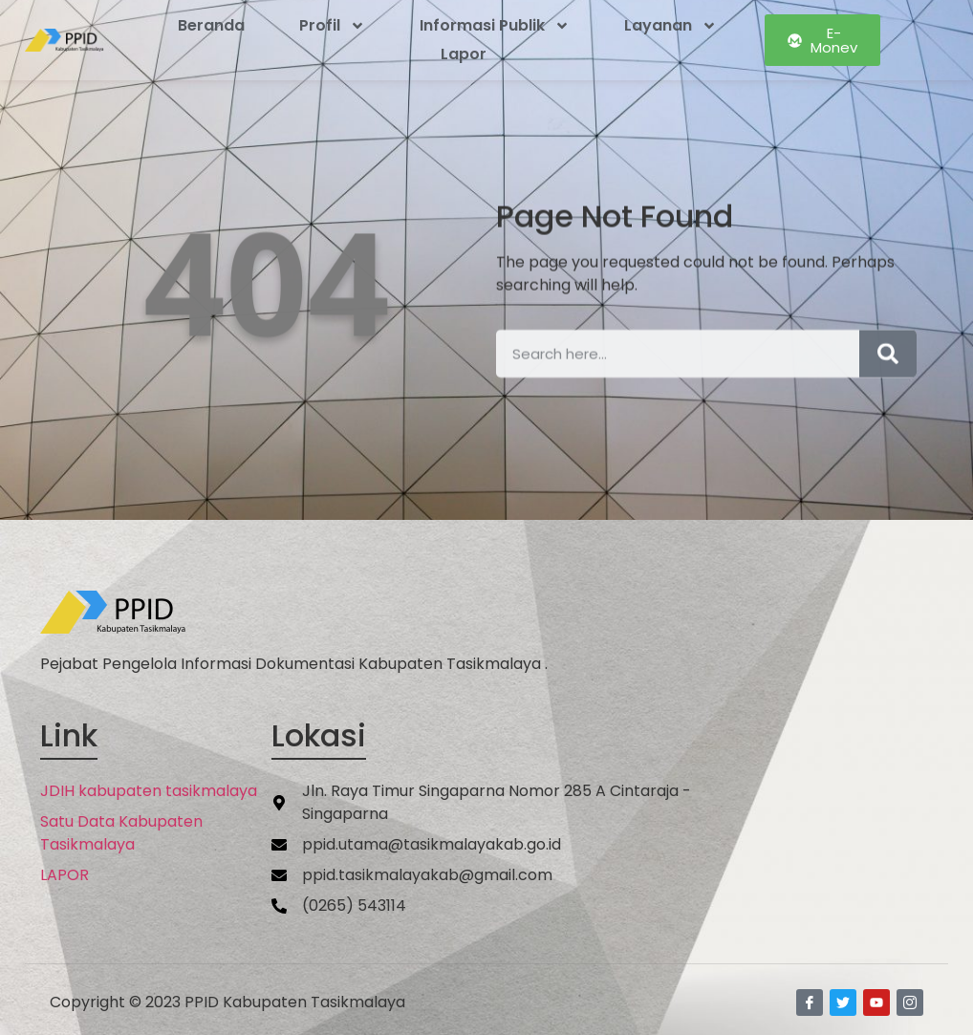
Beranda (211, 25)
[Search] (888, 367)
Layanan (670, 25)
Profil (332, 25)
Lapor (463, 54)
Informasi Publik (495, 25)
